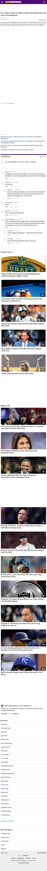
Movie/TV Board (6, 777)
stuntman (10, 189)
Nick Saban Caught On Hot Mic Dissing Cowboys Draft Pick (21, 350)
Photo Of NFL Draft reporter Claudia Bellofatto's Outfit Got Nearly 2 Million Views (20, 275)
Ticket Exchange (6, 811)
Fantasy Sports (5, 747)
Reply (6, 178)
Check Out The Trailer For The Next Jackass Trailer (17, 149)
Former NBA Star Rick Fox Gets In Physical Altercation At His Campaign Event (18, 476)
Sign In (3, 845)
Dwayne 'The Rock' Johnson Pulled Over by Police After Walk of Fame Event (21, 527)
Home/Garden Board (7, 766)
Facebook (4, 713)
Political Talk (4, 788)
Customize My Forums (7, 821)
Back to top (4, 853)
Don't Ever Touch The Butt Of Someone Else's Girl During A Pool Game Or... (21, 300)
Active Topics (5, 841)
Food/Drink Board (6, 807)
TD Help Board (5, 815)
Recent (44, 156)
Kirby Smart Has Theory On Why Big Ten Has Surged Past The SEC (22, 551)
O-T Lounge (4, 758)
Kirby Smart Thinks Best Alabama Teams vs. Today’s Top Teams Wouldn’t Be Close (22, 427)
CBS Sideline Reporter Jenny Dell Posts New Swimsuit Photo (19, 452)
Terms (34, 858)
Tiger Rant (4, 724)
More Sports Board (6, 743)
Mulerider (7, 211)
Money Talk (4, 792)
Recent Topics (5, 837)
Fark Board (4, 796)
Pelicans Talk (5, 739)
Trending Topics (5, 833)
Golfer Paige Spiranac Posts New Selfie (17, 373)
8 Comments (42, 20)
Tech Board (4, 762)
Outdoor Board (5, 769)
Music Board (4, 785)
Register (3, 848)
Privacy (13, 858)
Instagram (16, 713)
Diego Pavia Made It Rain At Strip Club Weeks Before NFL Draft (22, 325)
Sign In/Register (41, 853)
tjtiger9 (7, 171)
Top (40, 156)
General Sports (10, 103)
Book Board (4, 781)
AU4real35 (10, 238)
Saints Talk (4, 735)
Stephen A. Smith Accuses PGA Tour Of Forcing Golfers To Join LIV (20, 625)
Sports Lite (5, 406)
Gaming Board (5, 800)
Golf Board (4, 751)
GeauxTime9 (8, 202)
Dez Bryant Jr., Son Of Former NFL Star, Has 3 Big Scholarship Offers (21, 576)
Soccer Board (5, 754)
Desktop (25, 855)
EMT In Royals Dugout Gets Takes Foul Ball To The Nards (21, 673)
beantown (8, 182)
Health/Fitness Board (7, 773)
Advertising (21, 858)
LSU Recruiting (5, 728)
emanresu (10, 230)
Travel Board (5, 803)
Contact (28, 858)
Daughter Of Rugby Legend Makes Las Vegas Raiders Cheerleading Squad (22, 600)
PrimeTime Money (10, 219)
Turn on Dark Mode (23, 863)
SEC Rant (4, 732)
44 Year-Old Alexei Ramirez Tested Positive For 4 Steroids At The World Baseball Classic (20, 649)
